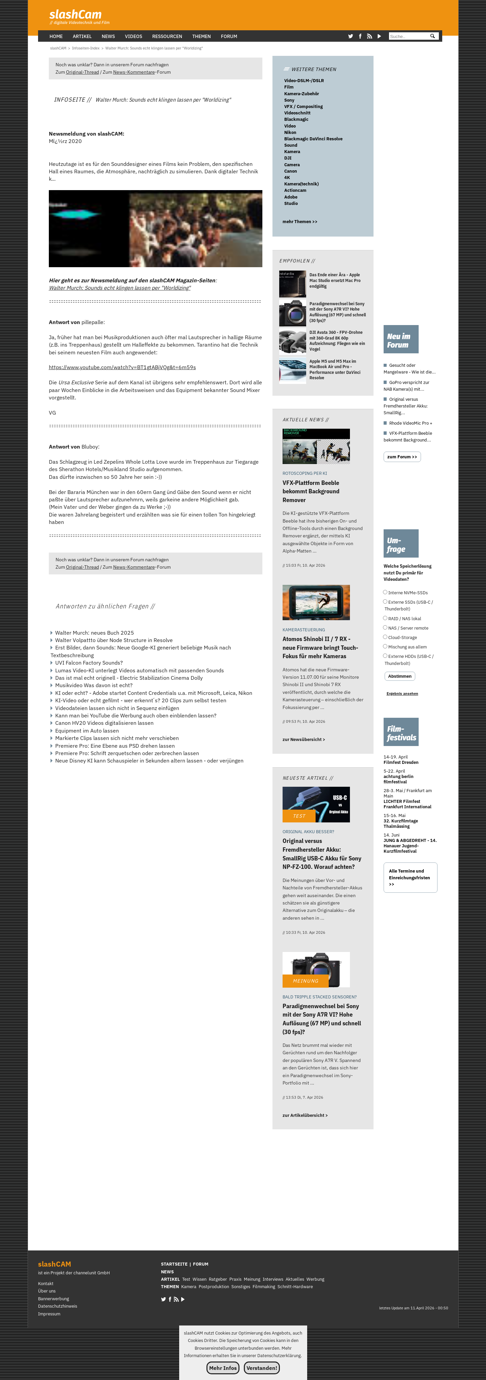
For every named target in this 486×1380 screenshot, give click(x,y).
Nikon (290, 132)
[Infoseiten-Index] (86, 48)
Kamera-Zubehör (301, 94)
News (108, 36)
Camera (292, 165)
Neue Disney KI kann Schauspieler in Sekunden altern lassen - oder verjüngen (149, 760)
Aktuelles (295, 1279)
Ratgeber (218, 1279)
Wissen (199, 1279)
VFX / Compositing (303, 106)
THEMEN (170, 1286)
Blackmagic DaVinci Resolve (313, 139)
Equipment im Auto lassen (87, 730)
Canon (290, 171)
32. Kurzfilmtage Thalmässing (401, 823)
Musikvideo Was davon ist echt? (94, 685)
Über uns (47, 1291)
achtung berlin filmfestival (399, 779)
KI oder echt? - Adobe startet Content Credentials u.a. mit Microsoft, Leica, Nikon (153, 692)
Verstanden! (262, 1368)
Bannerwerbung (53, 1299)
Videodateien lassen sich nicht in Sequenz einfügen (117, 708)
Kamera (292, 151)
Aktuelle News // (306, 419)
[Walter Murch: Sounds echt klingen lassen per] (154, 48)
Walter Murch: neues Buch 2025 (94, 632)
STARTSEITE (174, 1264)
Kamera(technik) (301, 184)
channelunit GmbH (91, 1273)
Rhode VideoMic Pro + (410, 423)
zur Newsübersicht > (304, 739)
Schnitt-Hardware (295, 1286)
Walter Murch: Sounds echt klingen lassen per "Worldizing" (120, 287)
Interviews (273, 1279)
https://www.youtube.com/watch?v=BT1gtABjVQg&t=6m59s (122, 367)
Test (186, 1279)
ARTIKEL (170, 1279)
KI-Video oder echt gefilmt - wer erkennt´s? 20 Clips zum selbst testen (140, 700)
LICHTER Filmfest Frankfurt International (407, 804)
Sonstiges (240, 1286)
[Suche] (406, 36)
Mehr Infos (223, 1368)
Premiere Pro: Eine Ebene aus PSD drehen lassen (115, 745)
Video (290, 126)
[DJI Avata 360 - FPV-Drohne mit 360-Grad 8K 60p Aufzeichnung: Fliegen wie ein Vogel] (292, 342)
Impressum (49, 1314)
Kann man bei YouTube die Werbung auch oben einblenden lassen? (136, 715)
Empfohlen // (297, 260)
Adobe (290, 197)
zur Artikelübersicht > (305, 1115)
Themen (201, 36)
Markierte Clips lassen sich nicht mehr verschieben (117, 738)
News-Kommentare (134, 72)
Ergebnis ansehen (402, 693)
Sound (290, 145)
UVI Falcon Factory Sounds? (89, 662)
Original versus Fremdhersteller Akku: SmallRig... (406, 406)
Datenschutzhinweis (57, 1306)
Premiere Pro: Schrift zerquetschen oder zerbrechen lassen (127, 753)
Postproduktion (214, 1286)
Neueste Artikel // (308, 778)
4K (287, 177)
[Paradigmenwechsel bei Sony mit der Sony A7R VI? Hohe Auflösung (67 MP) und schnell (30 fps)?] (292, 313)
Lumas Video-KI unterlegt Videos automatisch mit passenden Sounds (139, 670)
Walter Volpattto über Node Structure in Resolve (114, 640)
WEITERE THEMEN (309, 69)
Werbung (315, 1279)
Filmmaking (264, 1286)
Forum (229, 36)
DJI (288, 158)
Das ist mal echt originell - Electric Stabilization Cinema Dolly (129, 677)
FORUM (200, 1264)
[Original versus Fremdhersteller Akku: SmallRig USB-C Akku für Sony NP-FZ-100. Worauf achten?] (316, 805)
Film (289, 87)
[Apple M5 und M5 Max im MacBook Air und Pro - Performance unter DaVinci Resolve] (292, 371)
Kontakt (46, 1283)
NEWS (167, 1272)
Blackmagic (296, 119)
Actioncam (295, 190)
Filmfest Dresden (401, 762)
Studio (291, 203)
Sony (289, 100)
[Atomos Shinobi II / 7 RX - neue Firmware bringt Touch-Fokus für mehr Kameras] (316, 603)
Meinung (252, 1279)
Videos (133, 36)
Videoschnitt (297, 113)
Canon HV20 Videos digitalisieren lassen (104, 722)
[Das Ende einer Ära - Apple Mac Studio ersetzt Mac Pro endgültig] (292, 285)
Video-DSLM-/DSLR (304, 80)
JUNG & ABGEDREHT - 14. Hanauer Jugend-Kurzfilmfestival (410, 846)
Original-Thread (82, 72)
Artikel (82, 36)
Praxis (235, 1279)
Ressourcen (167, 36)
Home (56, 36)
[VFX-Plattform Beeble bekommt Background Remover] (316, 447)
